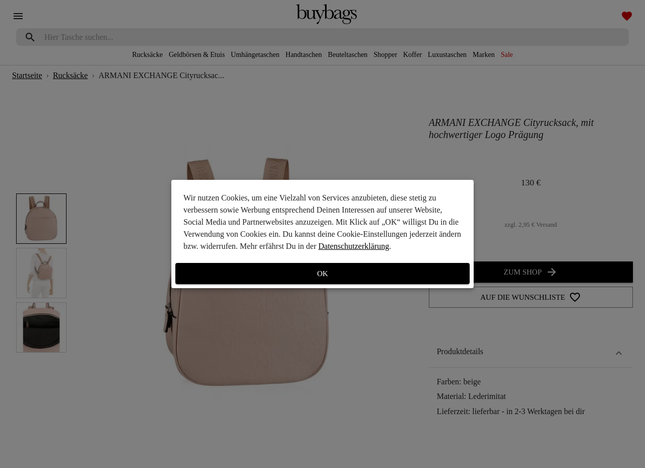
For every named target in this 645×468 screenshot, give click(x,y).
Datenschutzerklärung (353, 246)
